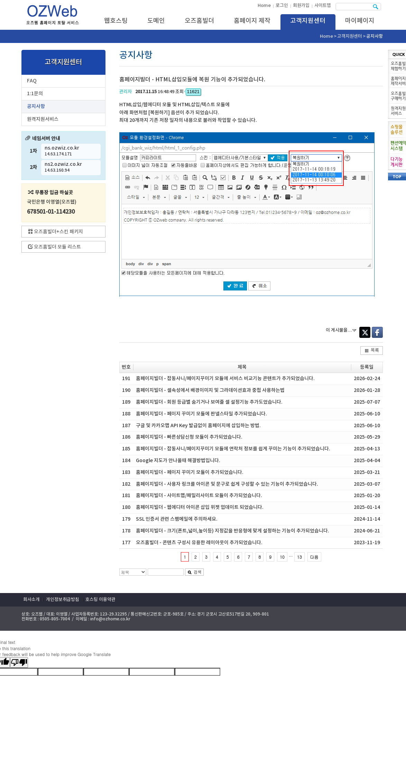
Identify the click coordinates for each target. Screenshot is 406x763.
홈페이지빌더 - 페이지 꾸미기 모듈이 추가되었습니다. (189, 472)
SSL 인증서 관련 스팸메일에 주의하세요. (177, 519)
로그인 (282, 5)
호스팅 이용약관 (100, 599)
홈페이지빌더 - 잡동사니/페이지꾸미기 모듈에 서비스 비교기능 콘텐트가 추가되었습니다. (225, 379)
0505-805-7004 (55, 619)
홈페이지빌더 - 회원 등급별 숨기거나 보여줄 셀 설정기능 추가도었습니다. (209, 402)
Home (264, 5)
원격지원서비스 (42, 119)
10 (282, 557)
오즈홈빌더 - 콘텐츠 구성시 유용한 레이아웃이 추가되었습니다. (199, 543)
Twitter (364, 332)
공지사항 (36, 106)
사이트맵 (322, 5)
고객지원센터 (307, 21)
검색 (194, 572)
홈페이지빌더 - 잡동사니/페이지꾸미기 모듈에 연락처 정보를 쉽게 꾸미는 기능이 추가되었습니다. (233, 449)
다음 (314, 557)
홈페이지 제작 (252, 21)
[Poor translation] (19, 662)
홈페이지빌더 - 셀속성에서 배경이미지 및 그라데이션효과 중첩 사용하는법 (210, 390)
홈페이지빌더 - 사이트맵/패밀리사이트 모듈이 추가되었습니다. (199, 496)
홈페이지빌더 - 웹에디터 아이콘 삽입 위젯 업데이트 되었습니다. (200, 507)
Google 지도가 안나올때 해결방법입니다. (178, 461)
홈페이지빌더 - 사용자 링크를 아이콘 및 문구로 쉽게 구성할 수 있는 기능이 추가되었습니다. (227, 484)
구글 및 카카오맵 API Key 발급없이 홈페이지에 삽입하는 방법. (198, 426)
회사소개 (31, 599)
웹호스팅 (116, 21)
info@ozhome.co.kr (110, 619)
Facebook (377, 332)
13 (299, 557)
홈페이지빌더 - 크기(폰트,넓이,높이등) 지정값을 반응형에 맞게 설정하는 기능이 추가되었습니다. (232, 531)
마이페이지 (360, 21)
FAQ (32, 81)
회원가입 (301, 5)
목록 (372, 350)
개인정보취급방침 (62, 599)
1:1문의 (35, 94)
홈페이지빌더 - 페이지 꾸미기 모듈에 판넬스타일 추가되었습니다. (201, 414)
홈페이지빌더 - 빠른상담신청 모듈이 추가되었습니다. (189, 437)
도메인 (156, 21)
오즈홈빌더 (199, 21)
